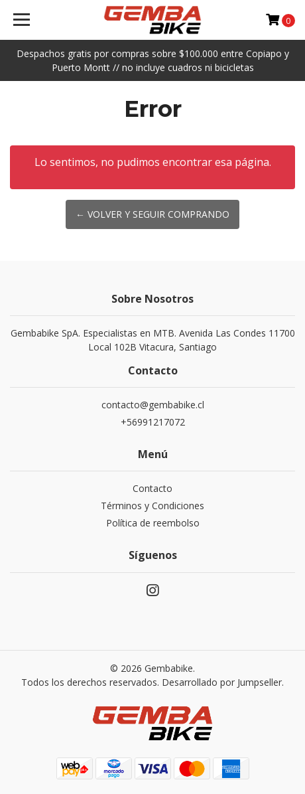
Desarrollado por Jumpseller (222, 682)
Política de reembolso (153, 522)
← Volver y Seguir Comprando (152, 214)
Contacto (152, 488)
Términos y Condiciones (152, 505)
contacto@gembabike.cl (152, 404)
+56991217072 (153, 422)
